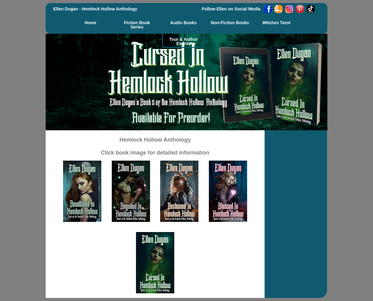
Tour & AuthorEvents (183, 41)
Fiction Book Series (137, 24)
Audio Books (183, 22)
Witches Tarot (276, 22)
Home (90, 22)
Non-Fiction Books (230, 22)
